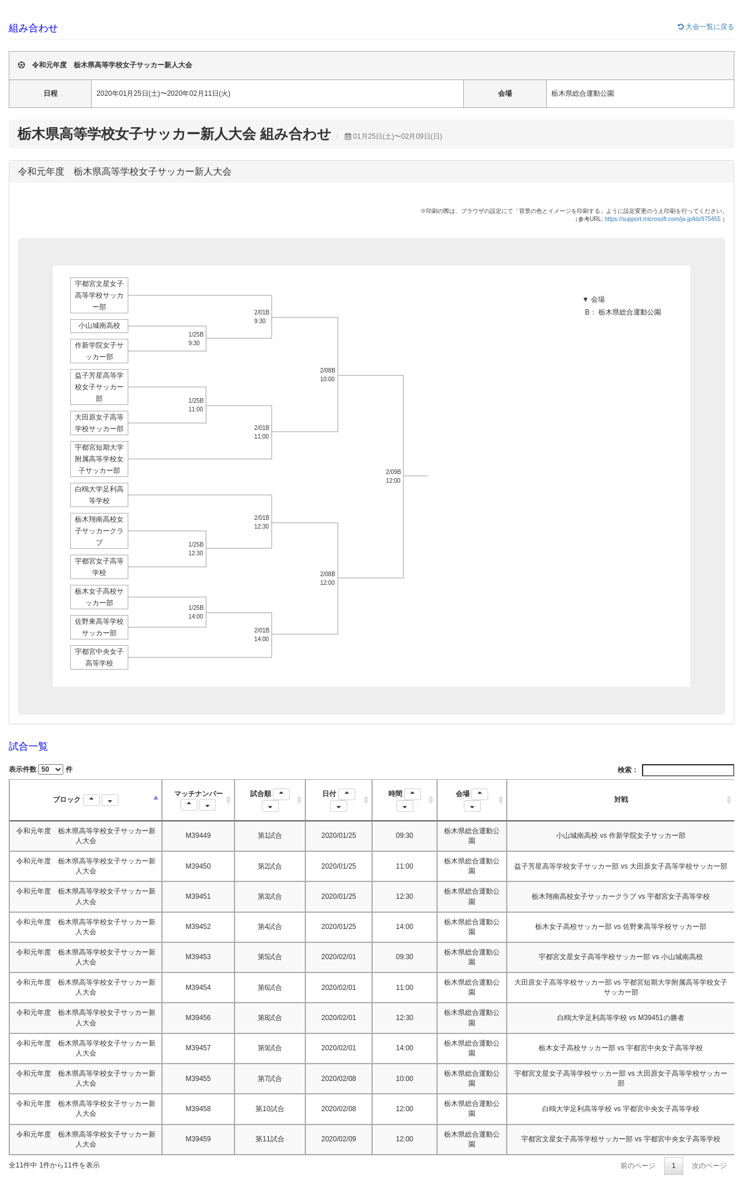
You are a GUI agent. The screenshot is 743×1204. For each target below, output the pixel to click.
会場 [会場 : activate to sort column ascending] (472, 800)
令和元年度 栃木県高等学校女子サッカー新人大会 (125, 171)
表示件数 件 (41, 769)
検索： (676, 770)
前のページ (638, 1166)
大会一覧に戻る (706, 26)
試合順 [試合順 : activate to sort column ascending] (270, 800)
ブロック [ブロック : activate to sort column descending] (85, 800)
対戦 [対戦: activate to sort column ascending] (621, 800)
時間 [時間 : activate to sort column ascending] (404, 800)
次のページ (709, 1166)
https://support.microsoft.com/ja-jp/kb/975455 (663, 219)
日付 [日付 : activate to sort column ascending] (338, 800)
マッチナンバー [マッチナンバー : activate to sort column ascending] (198, 800)
